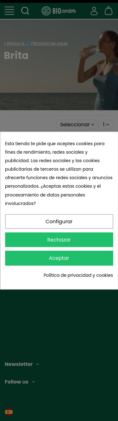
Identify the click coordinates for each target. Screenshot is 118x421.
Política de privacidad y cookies (78, 275)
